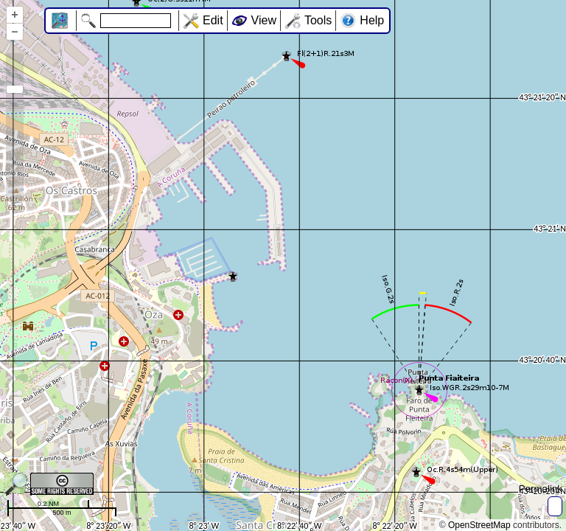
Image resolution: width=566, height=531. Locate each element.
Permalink (540, 488)
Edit (213, 20)
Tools (318, 20)
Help (372, 20)
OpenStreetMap (479, 525)
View (263, 20)
